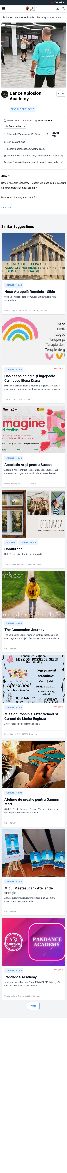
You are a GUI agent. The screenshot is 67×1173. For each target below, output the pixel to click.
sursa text (6, 207)
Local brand (11, 542)
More (33, 1005)
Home (9, 17)
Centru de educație (24, 17)
